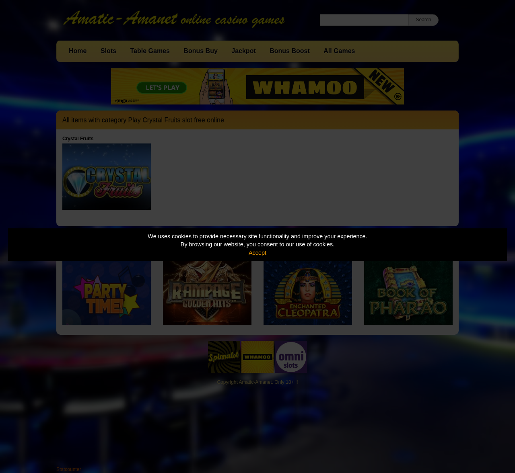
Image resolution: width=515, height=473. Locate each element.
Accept (257, 253)
